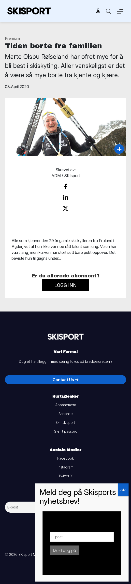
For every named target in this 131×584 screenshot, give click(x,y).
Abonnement (65, 405)
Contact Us (65, 379)
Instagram (65, 467)
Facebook (65, 458)
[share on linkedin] (65, 197)
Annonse (65, 414)
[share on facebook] (65, 186)
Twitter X (65, 476)
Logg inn (65, 285)
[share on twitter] (65, 208)
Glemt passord (65, 431)
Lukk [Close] (123, 490)
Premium (12, 38)
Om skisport (65, 422)
